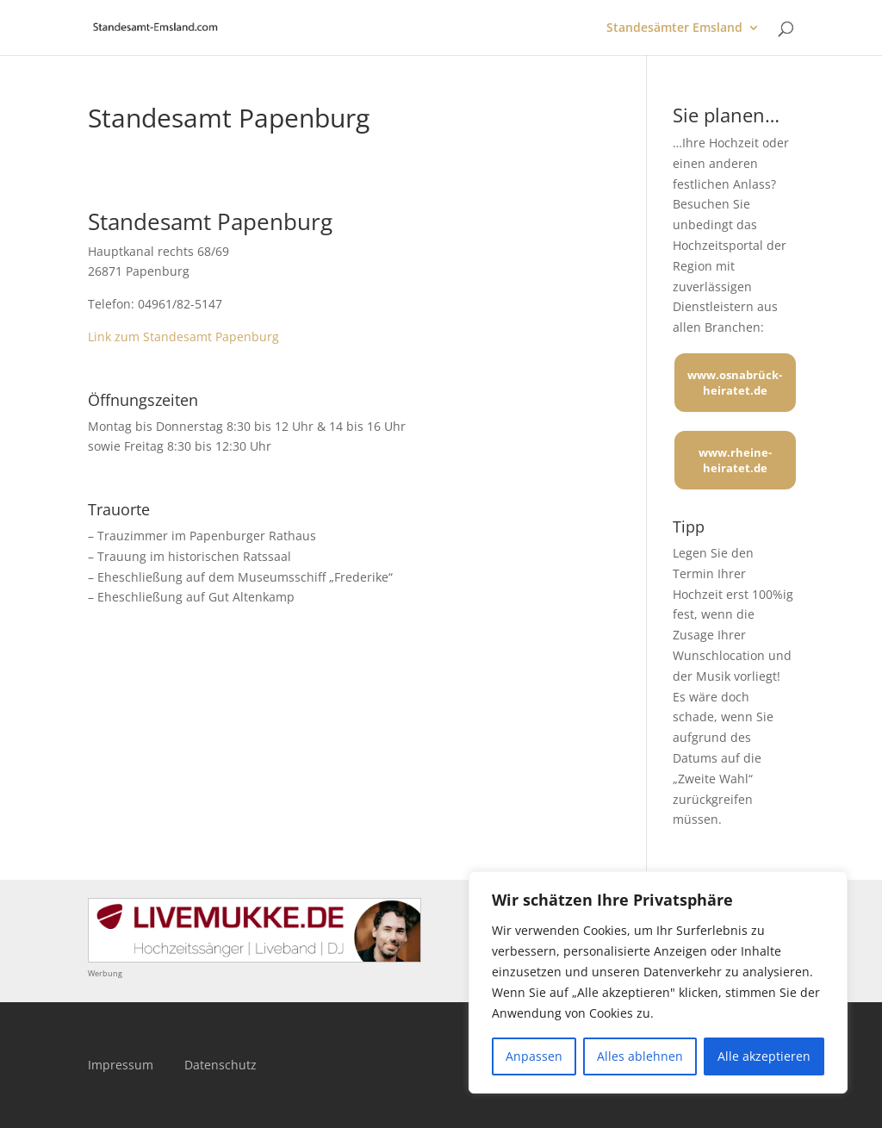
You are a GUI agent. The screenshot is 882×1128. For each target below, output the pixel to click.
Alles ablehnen (640, 1056)
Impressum (120, 1064)
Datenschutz (220, 1064)
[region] (658, 982)
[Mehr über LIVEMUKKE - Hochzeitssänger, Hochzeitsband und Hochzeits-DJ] (254, 958)
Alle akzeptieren (764, 1056)
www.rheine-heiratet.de (735, 460)
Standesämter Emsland (674, 28)
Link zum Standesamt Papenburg (183, 336)
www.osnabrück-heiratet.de (734, 382)
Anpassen (534, 1056)
